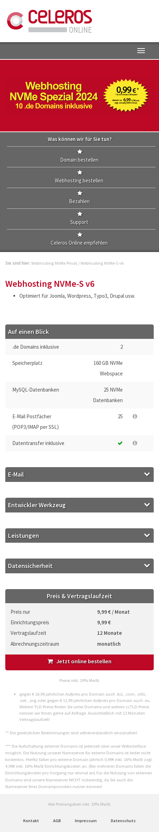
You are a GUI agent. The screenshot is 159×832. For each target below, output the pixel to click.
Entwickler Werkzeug (37, 505)
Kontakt (31, 820)
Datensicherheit (30, 566)
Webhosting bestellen (79, 180)
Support (79, 222)
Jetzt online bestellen (79, 661)
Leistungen (23, 535)
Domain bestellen (79, 159)
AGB (57, 820)
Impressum (86, 820)
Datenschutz (123, 820)
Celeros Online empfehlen (79, 242)
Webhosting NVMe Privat (54, 263)
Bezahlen (79, 201)
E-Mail (16, 474)
